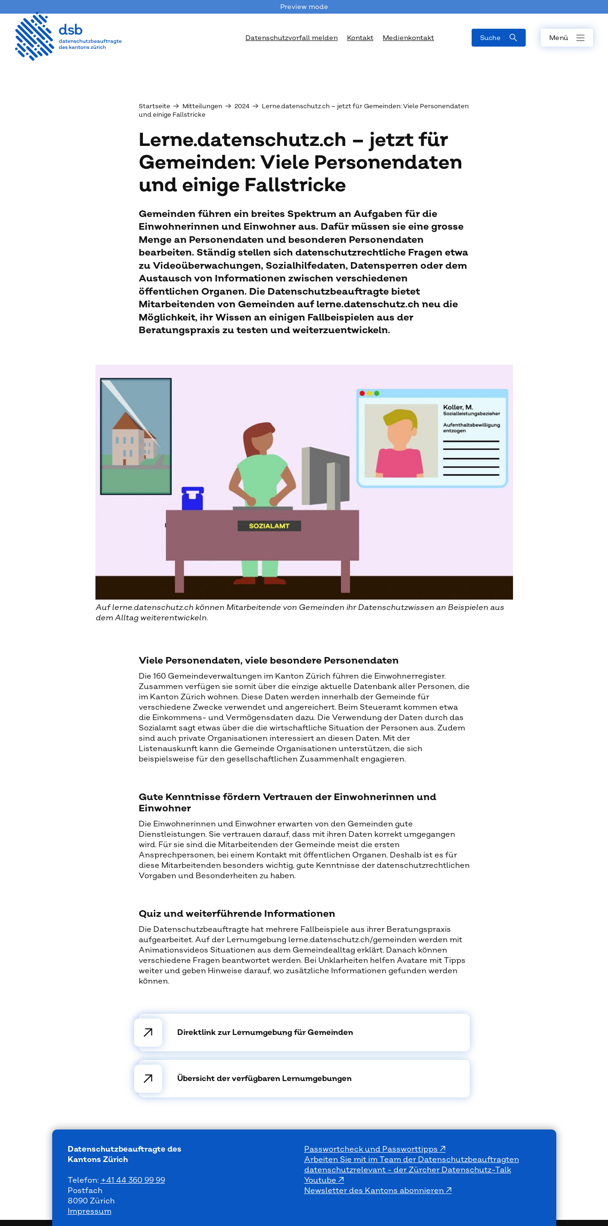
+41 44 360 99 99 (133, 1180)
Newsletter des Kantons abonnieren (375, 1190)
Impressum (89, 1211)
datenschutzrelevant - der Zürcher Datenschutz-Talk (407, 1170)
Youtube (321, 1180)
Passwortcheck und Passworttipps (372, 1149)
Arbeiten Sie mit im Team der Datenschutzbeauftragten (411, 1159)
